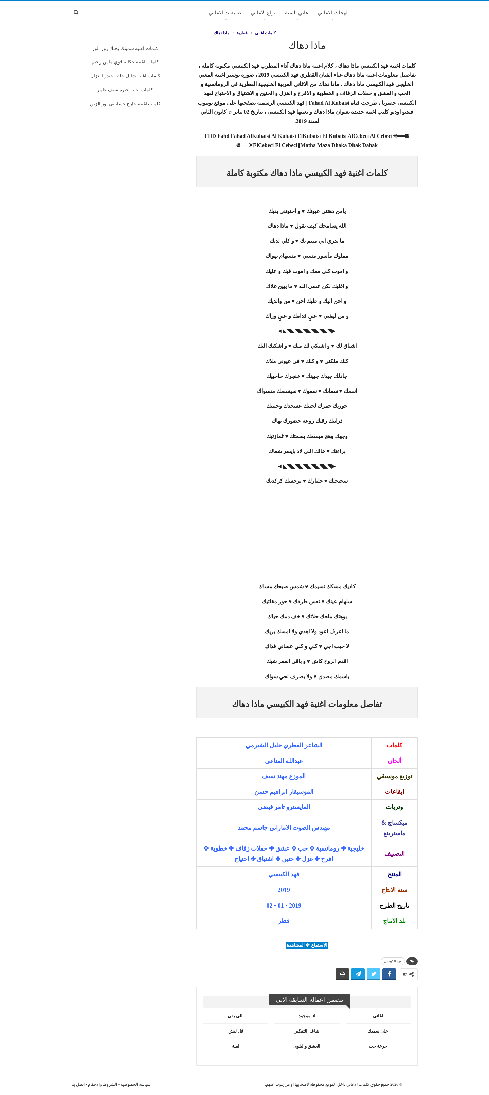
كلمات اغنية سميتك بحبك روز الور (125, 48)
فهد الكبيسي (393, 961)
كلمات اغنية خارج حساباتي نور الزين (125, 103)
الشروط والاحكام (102, 1084)
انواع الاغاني (264, 12)
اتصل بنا (78, 1084)
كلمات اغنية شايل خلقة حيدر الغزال (125, 75)
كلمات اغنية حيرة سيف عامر (125, 89)
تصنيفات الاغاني (226, 12)
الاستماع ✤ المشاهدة (307, 945)
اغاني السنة (297, 12)
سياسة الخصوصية (135, 1084)
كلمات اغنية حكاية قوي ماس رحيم (125, 62)
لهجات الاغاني (333, 12)
